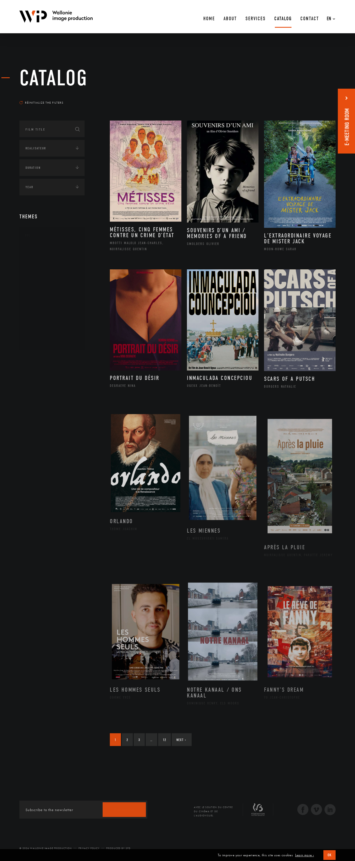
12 (164, 740)
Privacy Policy (89, 848)
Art (28, 235)
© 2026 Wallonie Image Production (45, 848)
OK (329, 855)
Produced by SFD (118, 848)
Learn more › (304, 855)
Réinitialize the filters (41, 102)
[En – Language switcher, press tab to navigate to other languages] (329, 16)
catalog (53, 78)
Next (181, 740)
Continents (35, 359)
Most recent (326, 97)
